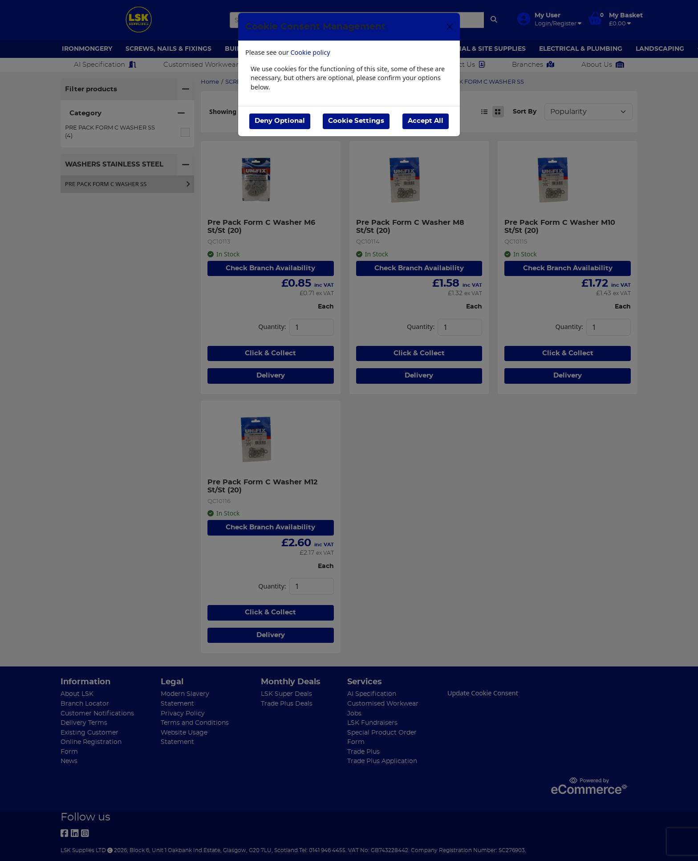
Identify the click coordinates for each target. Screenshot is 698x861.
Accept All (425, 121)
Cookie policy (310, 52)
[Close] (449, 26)
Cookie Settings (356, 121)
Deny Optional (280, 121)
